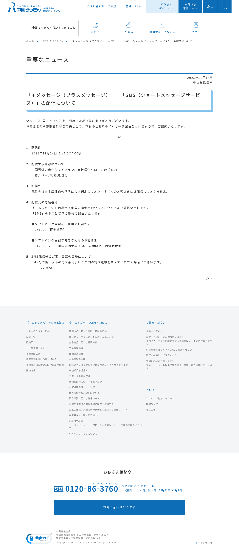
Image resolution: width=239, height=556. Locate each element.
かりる (95, 28)
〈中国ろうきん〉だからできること (52, 27)
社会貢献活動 (33, 353)
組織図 (29, 342)
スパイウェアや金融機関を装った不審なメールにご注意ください (179, 343)
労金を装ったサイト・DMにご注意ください (169, 349)
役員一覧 (30, 336)
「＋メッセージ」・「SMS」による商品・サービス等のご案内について (105, 427)
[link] (39, 539)
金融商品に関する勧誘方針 (83, 342)
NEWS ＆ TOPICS (52, 41)
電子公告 (151, 409)
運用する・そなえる (163, 28)
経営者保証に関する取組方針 (84, 415)
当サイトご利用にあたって (160, 398)
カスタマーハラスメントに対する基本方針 (91, 336)
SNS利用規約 (76, 420)
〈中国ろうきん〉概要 (38, 331)
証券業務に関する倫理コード (84, 398)
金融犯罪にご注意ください (160, 361)
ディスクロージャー (36, 348)
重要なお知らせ (154, 331)
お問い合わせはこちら (119, 507)
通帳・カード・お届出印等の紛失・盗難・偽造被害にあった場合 (179, 367)
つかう (196, 28)
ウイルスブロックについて (83, 433)
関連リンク (152, 404)
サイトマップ (205, 543)
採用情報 (30, 370)
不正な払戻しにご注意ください (162, 355)
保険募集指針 (76, 353)
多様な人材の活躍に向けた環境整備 (45, 364)
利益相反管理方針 (78, 370)
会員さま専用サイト (190, 6)
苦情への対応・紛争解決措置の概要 (88, 331)
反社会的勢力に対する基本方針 (85, 381)
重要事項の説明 (77, 359)
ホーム (30, 41)
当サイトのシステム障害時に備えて (165, 336)
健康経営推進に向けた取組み (41, 359)
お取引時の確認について (82, 387)
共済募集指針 (76, 348)
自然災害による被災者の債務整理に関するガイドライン (98, 364)
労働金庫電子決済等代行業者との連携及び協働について (98, 409)
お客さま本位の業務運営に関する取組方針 (91, 404)
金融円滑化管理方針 (79, 376)
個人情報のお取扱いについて (84, 392)
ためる (129, 28)
